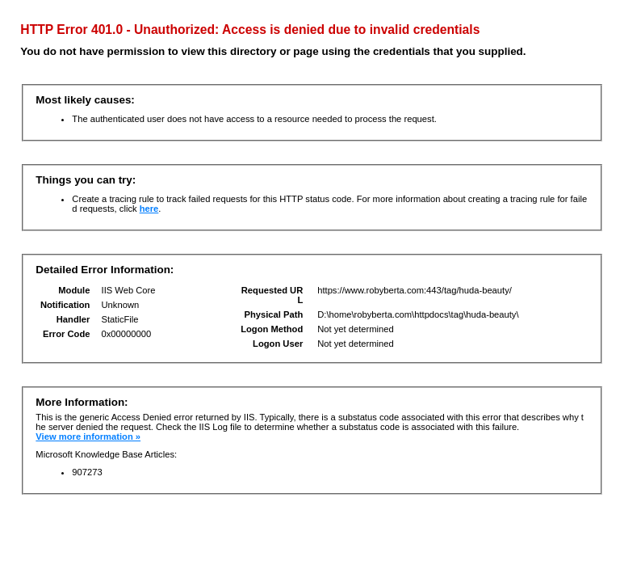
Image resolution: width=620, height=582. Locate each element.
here (149, 208)
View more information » (88, 436)
